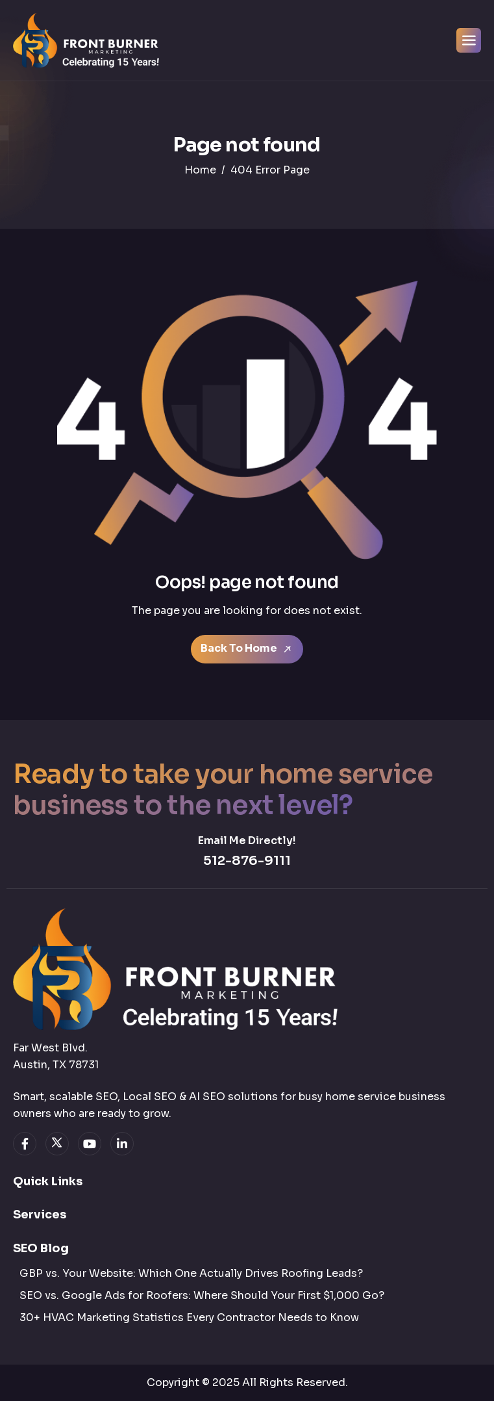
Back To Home (247, 648)
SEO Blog (41, 1248)
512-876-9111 (247, 861)
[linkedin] (122, 1143)
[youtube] (89, 1143)
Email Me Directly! (247, 840)
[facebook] (24, 1143)
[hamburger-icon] (468, 40)
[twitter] (57, 1143)
